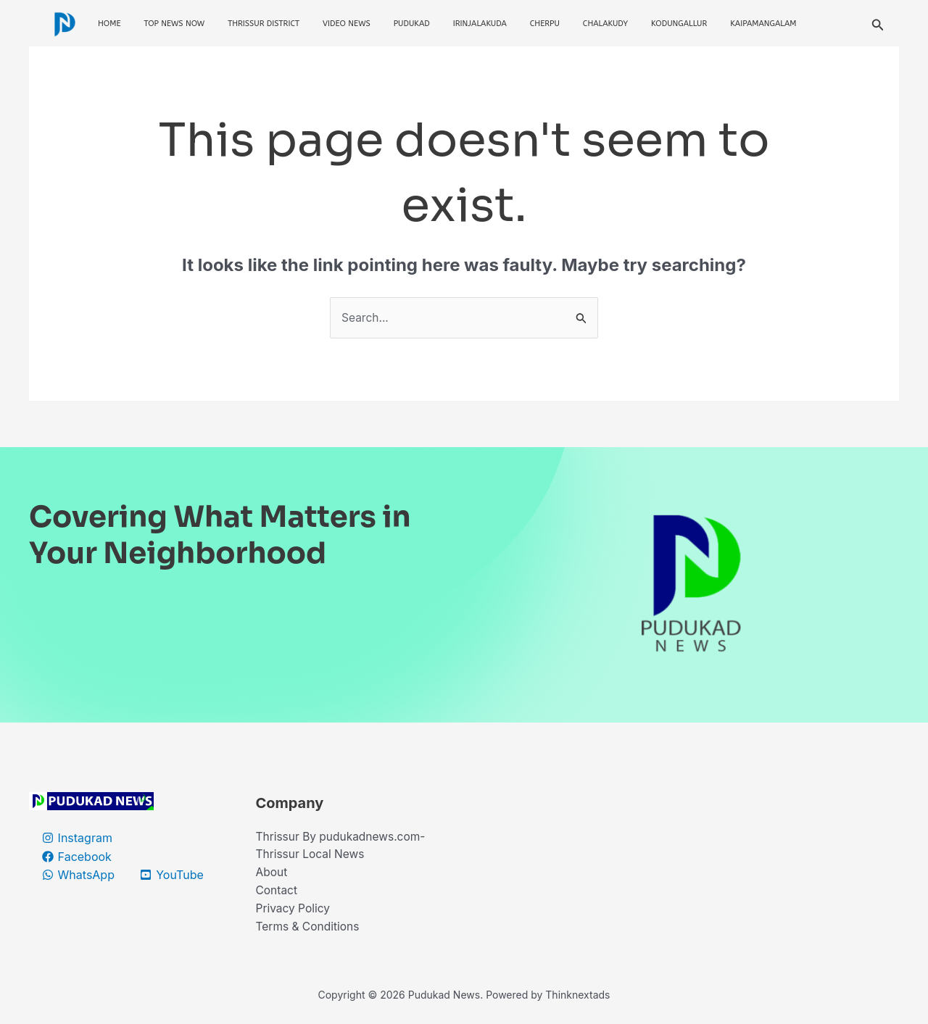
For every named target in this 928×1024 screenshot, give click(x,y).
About (272, 874)
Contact (277, 893)
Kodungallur (679, 23)
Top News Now (174, 23)
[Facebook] (77, 857)
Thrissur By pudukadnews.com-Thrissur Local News (343, 847)
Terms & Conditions (309, 930)
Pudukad (412, 23)
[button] (877, 24)
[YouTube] (173, 875)
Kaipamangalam (763, 23)
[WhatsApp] (79, 875)
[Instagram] (77, 838)
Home (109, 23)
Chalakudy (605, 23)
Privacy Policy (294, 911)
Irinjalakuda (480, 23)
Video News (346, 23)
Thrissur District (263, 23)
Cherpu (545, 23)
